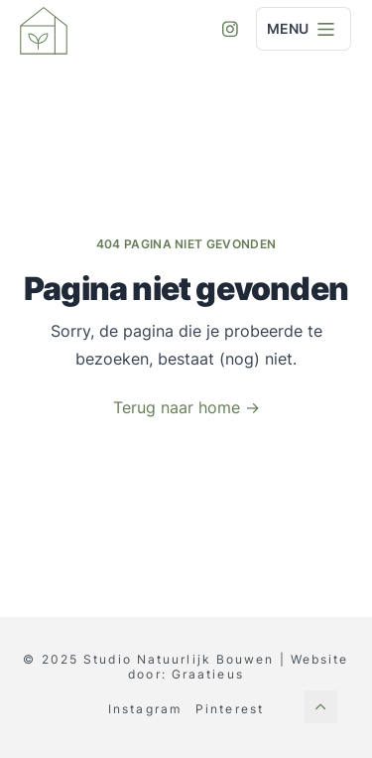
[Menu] (326, 29)
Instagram (145, 708)
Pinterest (229, 708)
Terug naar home (186, 407)
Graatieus (208, 674)
